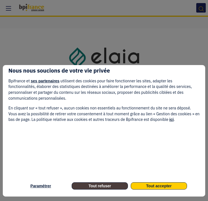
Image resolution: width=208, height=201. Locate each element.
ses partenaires (45, 81)
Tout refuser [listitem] (99, 186)
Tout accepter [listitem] (159, 186)
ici (171, 119)
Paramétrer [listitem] (41, 186)
